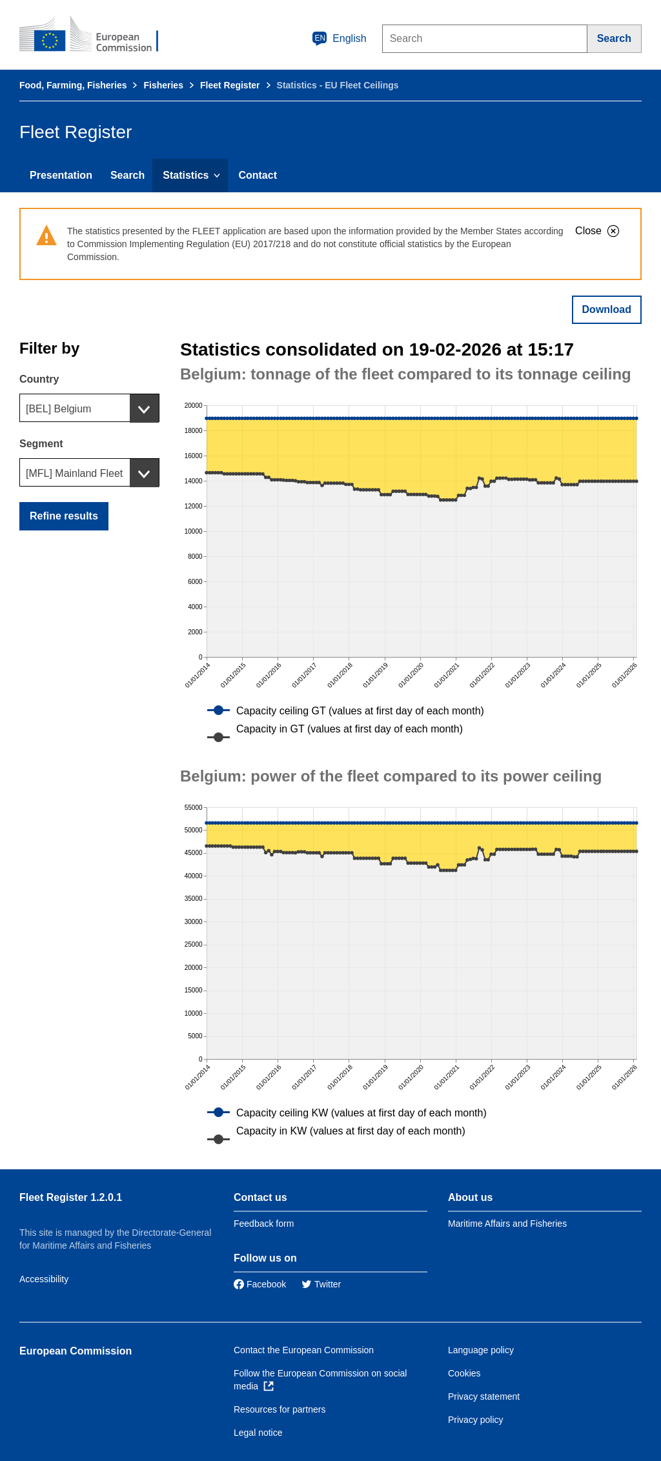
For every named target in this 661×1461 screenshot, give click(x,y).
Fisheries (163, 85)
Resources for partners (279, 1409)
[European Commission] (97, 34)
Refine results (64, 515)
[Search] (614, 39)
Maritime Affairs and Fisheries (507, 1223)
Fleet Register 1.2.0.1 (70, 1197)
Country (39, 379)
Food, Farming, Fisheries (73, 85)
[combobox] (89, 407)
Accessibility (43, 1279)
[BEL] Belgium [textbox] (58, 408)
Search (127, 175)
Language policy (481, 1350)
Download (606, 309)
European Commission (75, 1350)
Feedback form (264, 1223)
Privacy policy (475, 1420)
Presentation (61, 175)
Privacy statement (484, 1396)
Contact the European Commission (304, 1350)
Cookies (464, 1373)
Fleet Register (230, 85)
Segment (41, 443)
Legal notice (258, 1432)
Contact (257, 175)
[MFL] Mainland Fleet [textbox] (74, 473)
